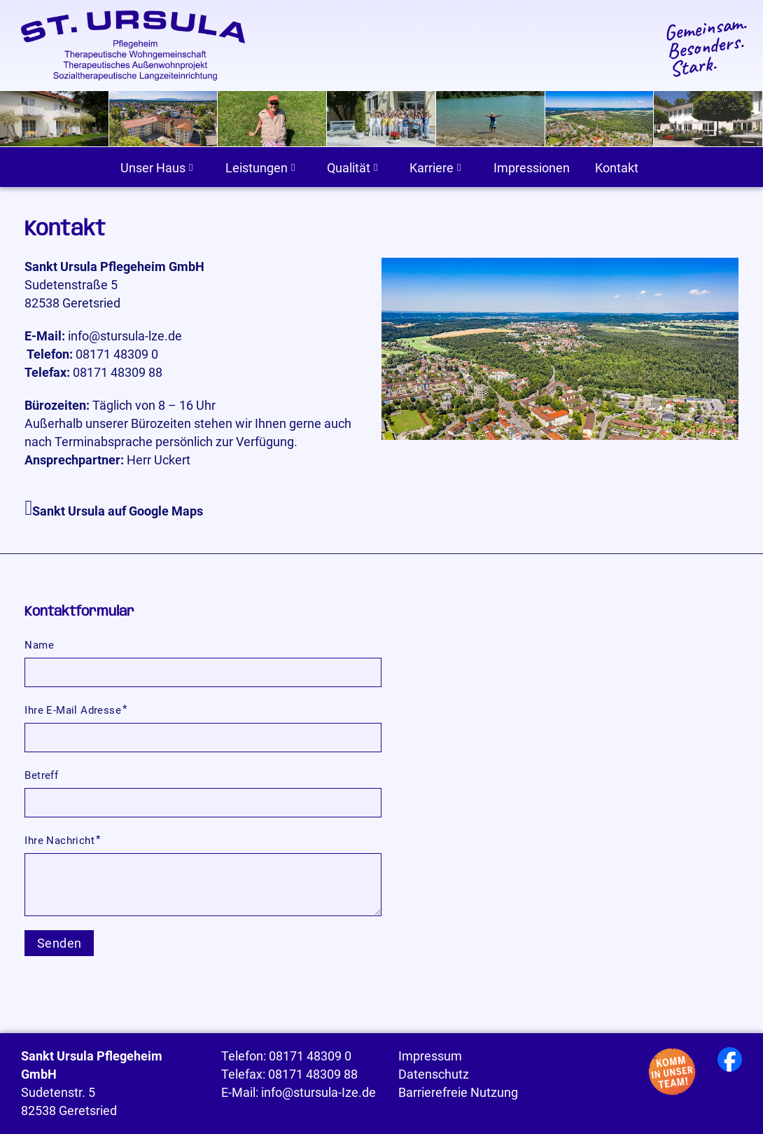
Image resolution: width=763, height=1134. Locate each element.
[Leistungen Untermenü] (293, 168)
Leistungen (256, 168)
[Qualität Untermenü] (375, 168)
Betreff (41, 775)
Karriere (432, 168)
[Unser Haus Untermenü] (190, 168)
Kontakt (616, 168)
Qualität (348, 168)
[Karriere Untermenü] (459, 168)
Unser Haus (153, 168)
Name (39, 645)
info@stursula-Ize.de (318, 1093)
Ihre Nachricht (59, 840)
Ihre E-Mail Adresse (72, 710)
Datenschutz (433, 1074)
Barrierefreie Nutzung (458, 1093)
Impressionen (531, 168)
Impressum (430, 1056)
